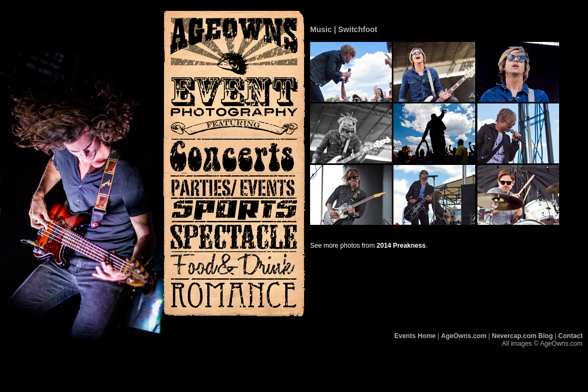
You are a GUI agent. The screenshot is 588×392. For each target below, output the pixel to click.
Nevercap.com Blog (522, 336)
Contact (570, 336)
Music (321, 29)
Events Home (415, 336)
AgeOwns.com (463, 336)
